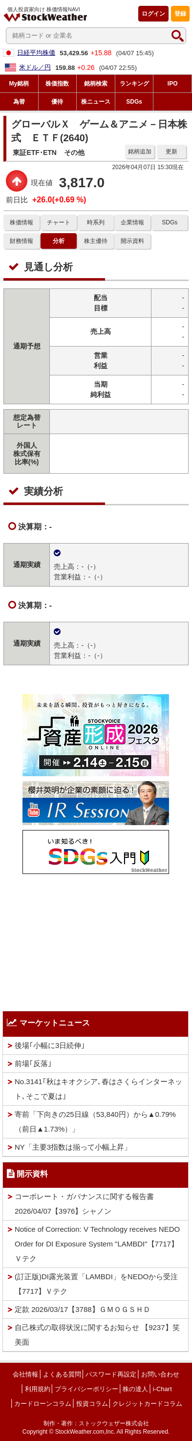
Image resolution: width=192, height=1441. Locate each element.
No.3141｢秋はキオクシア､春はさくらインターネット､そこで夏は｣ (98, 1088)
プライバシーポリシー (86, 1389)
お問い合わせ (160, 1374)
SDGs (169, 222)
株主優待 (95, 241)
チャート (58, 222)
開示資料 (132, 241)
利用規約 (37, 1389)
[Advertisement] (95, 940)
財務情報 (21, 241)
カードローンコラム (42, 1403)
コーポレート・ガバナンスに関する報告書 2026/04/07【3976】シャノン (84, 1203)
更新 (171, 151)
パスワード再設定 (110, 1374)
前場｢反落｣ (33, 1063)
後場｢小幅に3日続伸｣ (50, 1045)
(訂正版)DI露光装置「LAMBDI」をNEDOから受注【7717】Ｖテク (96, 1283)
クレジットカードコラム (147, 1403)
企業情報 (132, 222)
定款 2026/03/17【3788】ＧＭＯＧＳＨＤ (82, 1309)
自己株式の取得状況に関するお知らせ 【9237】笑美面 (97, 1334)
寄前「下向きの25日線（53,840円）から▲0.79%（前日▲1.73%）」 (95, 1121)
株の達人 (135, 1389)
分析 (58, 241)
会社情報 (25, 1374)
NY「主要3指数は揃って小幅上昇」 (73, 1147)
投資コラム (92, 1403)
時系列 (96, 222)
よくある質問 (62, 1374)
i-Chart (162, 1389)
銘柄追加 (139, 151)
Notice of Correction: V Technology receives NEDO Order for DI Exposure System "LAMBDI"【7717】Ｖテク (97, 1244)
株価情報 (21, 222)
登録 (180, 13)
